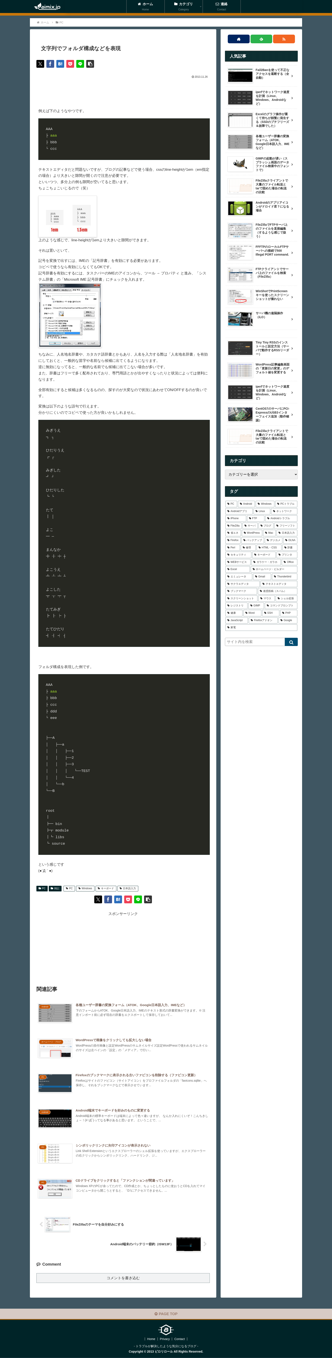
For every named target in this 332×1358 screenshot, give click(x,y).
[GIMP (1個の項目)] (256, 605)
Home (151, 1338)
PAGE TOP (166, 1314)
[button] (90, 64)
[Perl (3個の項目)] (232, 547)
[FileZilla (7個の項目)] (233, 526)
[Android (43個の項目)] (246, 504)
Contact (179, 1338)
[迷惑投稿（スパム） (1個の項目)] (277, 591)
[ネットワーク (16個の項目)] (284, 511)
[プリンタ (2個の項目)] (287, 555)
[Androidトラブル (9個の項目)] (281, 518)
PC (42, 888)
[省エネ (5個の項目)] (233, 533)
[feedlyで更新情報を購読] (261, 39)
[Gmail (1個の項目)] (262, 576)
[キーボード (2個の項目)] (264, 555)
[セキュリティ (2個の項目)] (238, 555)
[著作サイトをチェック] (239, 39)
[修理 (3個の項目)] (248, 547)
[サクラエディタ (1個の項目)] (242, 584)
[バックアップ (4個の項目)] (252, 540)
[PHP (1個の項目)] (288, 613)
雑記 (55, 888)
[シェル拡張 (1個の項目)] (286, 598)
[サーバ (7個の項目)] (250, 526)
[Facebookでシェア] (50, 64)
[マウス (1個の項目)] (266, 598)
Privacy (165, 1338)
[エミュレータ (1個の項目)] (238, 576)
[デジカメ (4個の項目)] (273, 540)
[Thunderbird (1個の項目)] (284, 576)
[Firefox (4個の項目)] (233, 540)
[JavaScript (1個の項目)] (236, 620)
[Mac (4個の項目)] (269, 533)
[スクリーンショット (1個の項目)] (241, 598)
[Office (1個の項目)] (289, 562)
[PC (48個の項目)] (231, 504)
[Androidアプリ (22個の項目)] (239, 511)
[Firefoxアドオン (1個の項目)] (263, 620)
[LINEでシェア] (80, 64)
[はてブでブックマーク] (60, 64)
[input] (261, 642)
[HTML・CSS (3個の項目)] (269, 547)
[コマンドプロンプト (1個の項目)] (281, 605)
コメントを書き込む (123, 1278)
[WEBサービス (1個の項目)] (238, 562)
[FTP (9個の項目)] (256, 518)
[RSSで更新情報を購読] (284, 39)
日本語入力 (128, 888)
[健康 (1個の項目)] (233, 613)
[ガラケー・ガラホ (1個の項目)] (266, 562)
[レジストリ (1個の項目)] (236, 605)
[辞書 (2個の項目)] (289, 547)
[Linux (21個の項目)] (262, 511)
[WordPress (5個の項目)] (252, 533)
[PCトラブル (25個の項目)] (286, 504)
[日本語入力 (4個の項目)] (287, 533)
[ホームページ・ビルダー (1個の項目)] (274, 569)
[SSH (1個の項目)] (270, 613)
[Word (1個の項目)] (252, 613)
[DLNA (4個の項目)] (290, 540)
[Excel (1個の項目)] (237, 569)
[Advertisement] (123, 91)
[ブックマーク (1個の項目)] (241, 591)
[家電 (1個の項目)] (261, 627)
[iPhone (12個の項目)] (235, 518)
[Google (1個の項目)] (287, 620)
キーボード (106, 888)
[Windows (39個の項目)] (265, 504)
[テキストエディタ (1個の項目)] (278, 584)
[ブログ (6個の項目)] (266, 526)
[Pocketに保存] (70, 64)
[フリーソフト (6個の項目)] (285, 526)
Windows (85, 888)
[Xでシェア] (40, 64)
